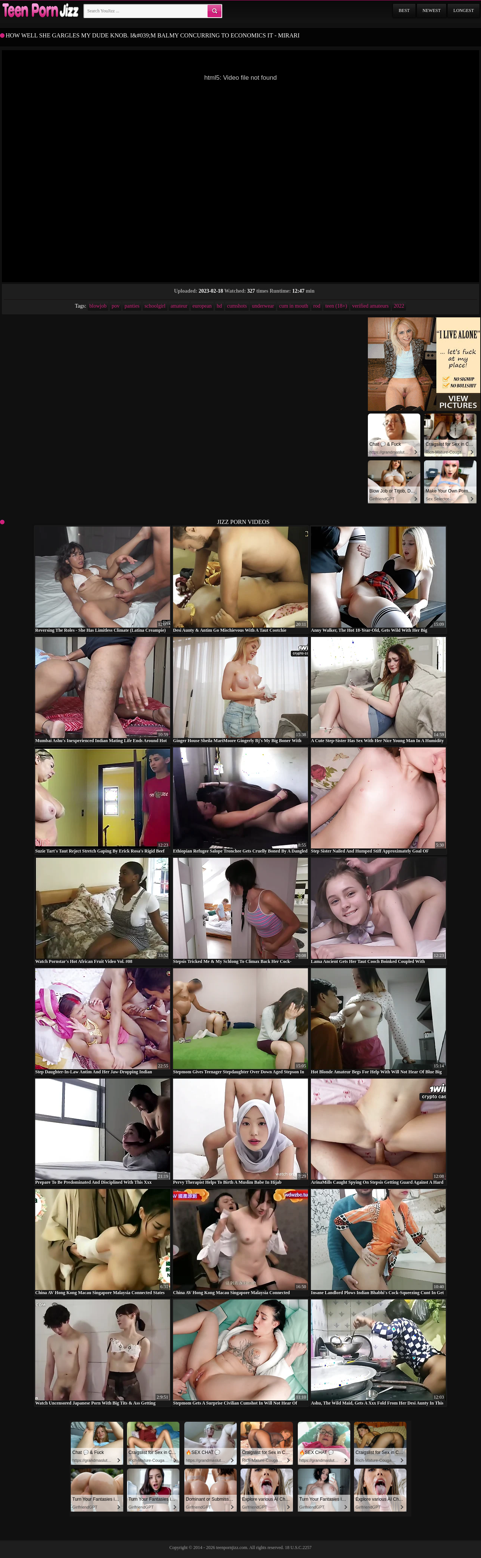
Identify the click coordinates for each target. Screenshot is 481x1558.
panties (131, 306)
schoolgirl (155, 306)
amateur (178, 306)
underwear (263, 306)
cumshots (237, 306)
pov (116, 306)
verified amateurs (370, 306)
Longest (463, 10)
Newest (432, 10)
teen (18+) (336, 306)
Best (404, 10)
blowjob (98, 306)
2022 (399, 306)
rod (316, 306)
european (202, 306)
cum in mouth (293, 306)
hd (219, 306)
